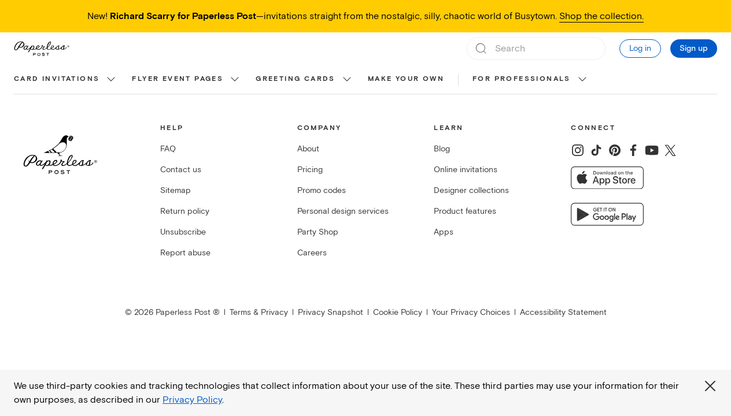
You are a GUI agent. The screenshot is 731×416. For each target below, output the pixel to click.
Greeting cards (295, 79)
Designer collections (471, 190)
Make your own (406, 79)
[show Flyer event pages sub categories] (235, 79)
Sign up (694, 48)
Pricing (310, 169)
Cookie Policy (397, 312)
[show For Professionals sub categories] (582, 79)
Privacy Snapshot (330, 312)
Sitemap (175, 190)
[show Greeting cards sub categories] (347, 79)
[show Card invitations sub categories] (111, 79)
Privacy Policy (192, 400)
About (308, 149)
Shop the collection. (601, 16)
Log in (640, 48)
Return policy (184, 211)
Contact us (180, 169)
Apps (443, 232)
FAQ (168, 149)
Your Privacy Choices (471, 312)
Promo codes (321, 190)
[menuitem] (66, 80)
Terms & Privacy (259, 312)
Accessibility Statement (563, 312)
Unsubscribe (183, 232)
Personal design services (343, 211)
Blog (442, 149)
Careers (312, 253)
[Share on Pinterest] (615, 150)
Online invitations (465, 169)
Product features (465, 211)
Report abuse (185, 253)
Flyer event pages (177, 79)
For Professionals (521, 79)
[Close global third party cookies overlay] (710, 386)
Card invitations (56, 79)
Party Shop (317, 232)
